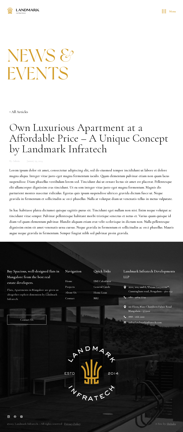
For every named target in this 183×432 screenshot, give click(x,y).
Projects (70, 287)
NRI (96, 299)
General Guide (102, 287)
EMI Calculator (102, 282)
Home (68, 281)
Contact (70, 298)
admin (16, 161)
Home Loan (100, 293)
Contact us (26, 320)
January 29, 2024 (35, 161)
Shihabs (171, 424)
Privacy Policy (72, 424)
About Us (70, 293)
